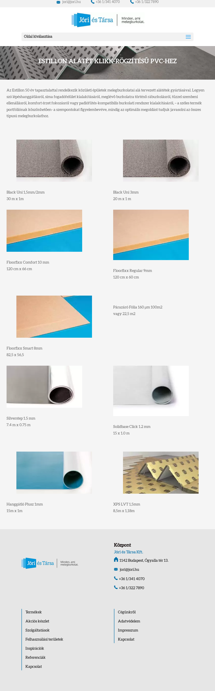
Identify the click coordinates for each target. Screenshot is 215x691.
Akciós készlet (37, 621)
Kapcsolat (33, 667)
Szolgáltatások (37, 630)
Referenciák (35, 657)
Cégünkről (127, 612)
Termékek (33, 612)
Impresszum (128, 630)
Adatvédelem (129, 621)
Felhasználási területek (44, 639)
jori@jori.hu (68, 2)
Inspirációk (34, 648)
